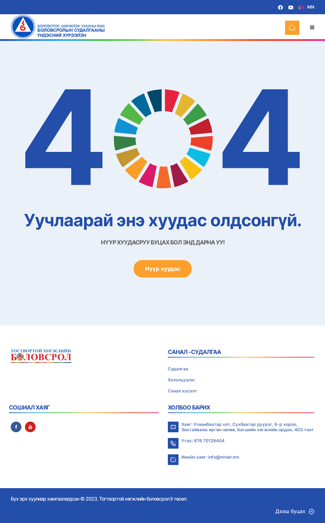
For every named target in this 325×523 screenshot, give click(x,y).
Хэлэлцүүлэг (181, 379)
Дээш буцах (294, 511)
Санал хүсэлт (182, 390)
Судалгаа (178, 368)
